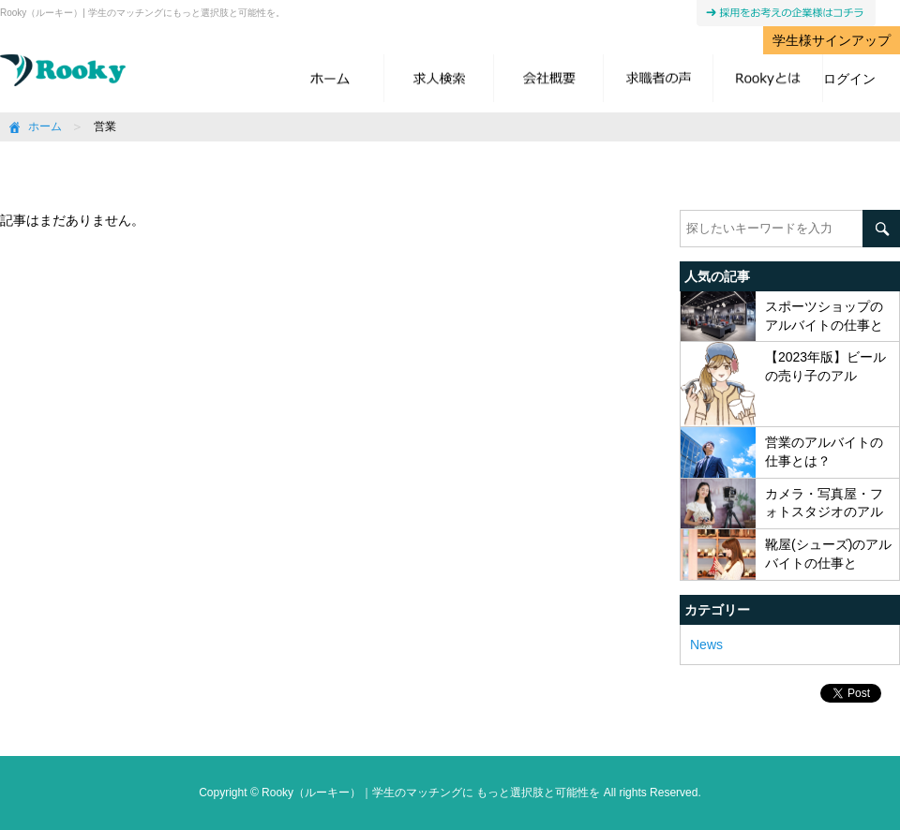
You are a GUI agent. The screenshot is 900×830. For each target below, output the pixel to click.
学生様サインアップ (831, 40)
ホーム (45, 126)
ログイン (849, 78)
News (706, 644)
